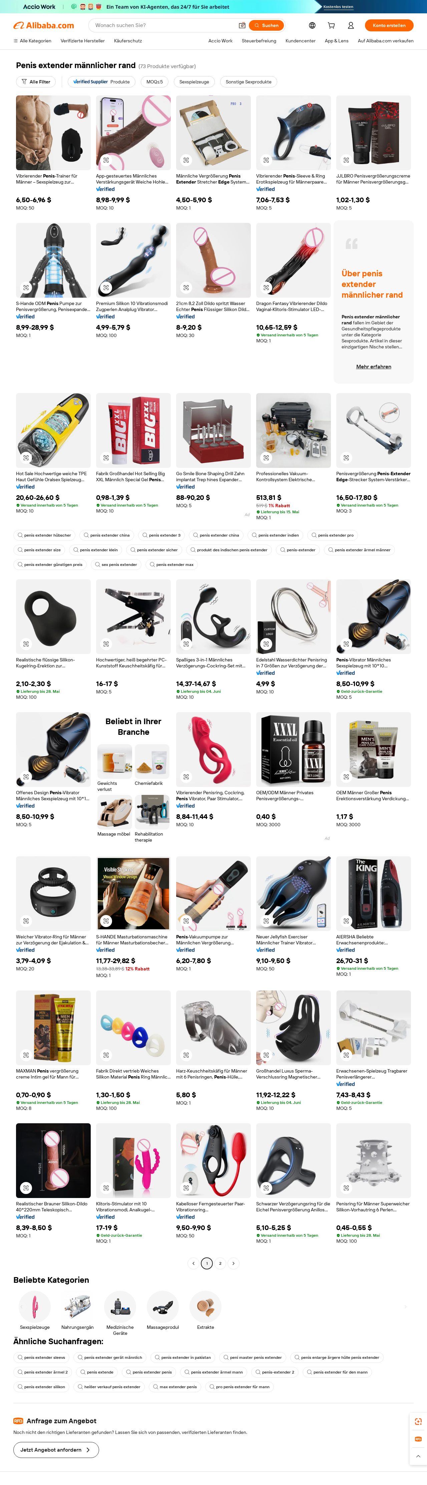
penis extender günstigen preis (50, 564)
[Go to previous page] (193, 1263)
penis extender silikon (41, 1387)
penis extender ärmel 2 (43, 1372)
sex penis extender (116, 564)
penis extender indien (275, 535)
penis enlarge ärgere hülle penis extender (337, 1357)
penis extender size (39, 550)
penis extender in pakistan (183, 1357)
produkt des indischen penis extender (229, 550)
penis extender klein (95, 550)
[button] (242, 25)
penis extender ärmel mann (213, 1372)
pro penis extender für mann (239, 1387)
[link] (418, 1421)
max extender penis (175, 1387)
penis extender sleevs (41, 1357)
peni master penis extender (253, 1357)
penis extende (96, 1372)
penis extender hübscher (44, 535)
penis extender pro (333, 535)
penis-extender (298, 550)
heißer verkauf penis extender (109, 1387)
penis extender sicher (154, 550)
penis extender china (107, 535)
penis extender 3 (161, 535)
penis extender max (171, 564)
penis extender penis (149, 1372)
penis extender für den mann (337, 1372)
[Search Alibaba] (164, 25)
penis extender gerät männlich (110, 1357)
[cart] (333, 26)
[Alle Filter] (36, 81)
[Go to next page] (234, 1263)
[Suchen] (266, 25)
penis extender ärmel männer (359, 550)
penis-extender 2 (275, 1372)
